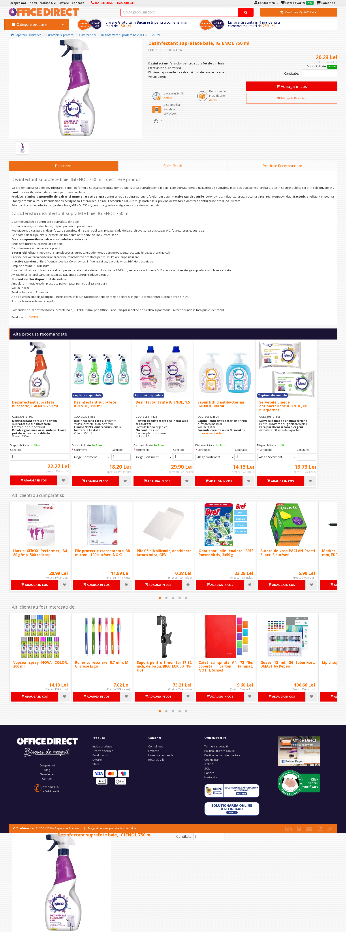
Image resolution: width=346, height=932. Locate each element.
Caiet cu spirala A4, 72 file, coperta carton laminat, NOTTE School (226, 666)
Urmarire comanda (160, 755)
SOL (207, 768)
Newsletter (47, 774)
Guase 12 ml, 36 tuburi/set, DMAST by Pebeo (287, 664)
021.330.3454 (51, 787)
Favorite (153, 751)
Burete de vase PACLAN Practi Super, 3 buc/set (287, 552)
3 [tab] (173, 597)
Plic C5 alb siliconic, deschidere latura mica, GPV (164, 552)
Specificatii (172, 165)
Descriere (63, 165)
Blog (47, 770)
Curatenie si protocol (60, 35)
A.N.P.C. (209, 764)
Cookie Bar (211, 760)
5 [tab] (186, 597)
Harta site (210, 777)
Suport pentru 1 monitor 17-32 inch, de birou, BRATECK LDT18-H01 (164, 666)
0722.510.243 (51, 790)
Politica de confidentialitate (222, 755)
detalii (168, 98)
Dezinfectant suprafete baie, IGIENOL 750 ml (130, 35)
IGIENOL (33, 317)
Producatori (100, 755)
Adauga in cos (292, 86)
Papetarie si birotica (26, 35)
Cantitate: (291, 73)
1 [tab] (159, 597)
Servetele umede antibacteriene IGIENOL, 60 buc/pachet (283, 406)
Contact (47, 779)
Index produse (102, 746)
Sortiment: (80, 450)
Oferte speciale (102, 751)
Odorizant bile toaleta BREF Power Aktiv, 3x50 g (226, 552)
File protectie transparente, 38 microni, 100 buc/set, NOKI (102, 552)
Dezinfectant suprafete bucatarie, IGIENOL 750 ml (35, 404)
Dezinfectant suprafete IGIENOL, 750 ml (95, 404)
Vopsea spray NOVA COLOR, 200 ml (40, 664)
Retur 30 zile (156, 760)
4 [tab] (179, 597)
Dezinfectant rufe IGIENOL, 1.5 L (163, 404)
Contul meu (156, 746)
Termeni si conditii (216, 746)
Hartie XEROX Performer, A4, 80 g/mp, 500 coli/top (40, 552)
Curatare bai (87, 35)
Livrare (97, 760)
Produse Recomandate (282, 165)
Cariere (209, 773)
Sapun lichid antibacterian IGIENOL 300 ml (220, 404)
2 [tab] (166, 597)
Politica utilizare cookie (219, 751)
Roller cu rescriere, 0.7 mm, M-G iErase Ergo (102, 664)
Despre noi (47, 765)
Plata (95, 764)
